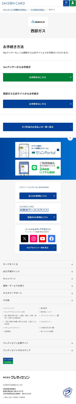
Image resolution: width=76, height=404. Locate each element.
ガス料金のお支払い (38, 10)
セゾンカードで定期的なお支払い (15, 10)
